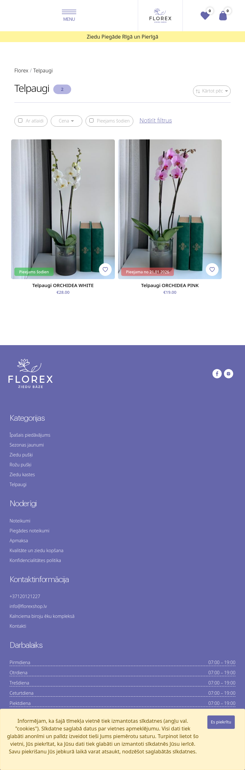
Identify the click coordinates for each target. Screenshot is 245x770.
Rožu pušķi (20, 465)
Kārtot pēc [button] (209, 91)
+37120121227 (25, 596)
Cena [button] (64, 121)
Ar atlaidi (31, 121)
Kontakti (18, 626)
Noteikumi (20, 521)
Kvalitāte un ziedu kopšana (36, 550)
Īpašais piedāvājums (30, 435)
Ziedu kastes (22, 474)
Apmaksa (19, 540)
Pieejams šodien (109, 121)
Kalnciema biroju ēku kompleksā (42, 616)
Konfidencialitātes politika (35, 560)
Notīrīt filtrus (155, 120)
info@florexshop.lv (28, 606)
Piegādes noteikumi (29, 531)
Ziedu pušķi (21, 455)
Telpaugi (18, 484)
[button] (68, 15)
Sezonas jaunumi (27, 445)
